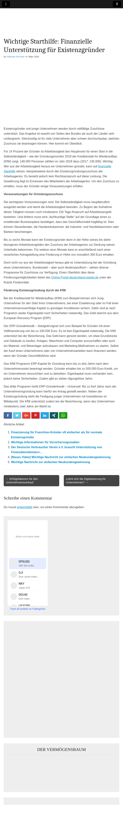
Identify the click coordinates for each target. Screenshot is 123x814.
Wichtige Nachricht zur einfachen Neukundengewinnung (50, 462)
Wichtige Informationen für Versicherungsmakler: (45, 442)
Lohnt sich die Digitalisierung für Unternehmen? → (86, 480)
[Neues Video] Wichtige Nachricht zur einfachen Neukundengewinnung (60, 457)
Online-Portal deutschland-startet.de (74, 277)
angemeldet (24, 507)
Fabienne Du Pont (15, 56)
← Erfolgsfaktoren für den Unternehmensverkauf (22, 480)
